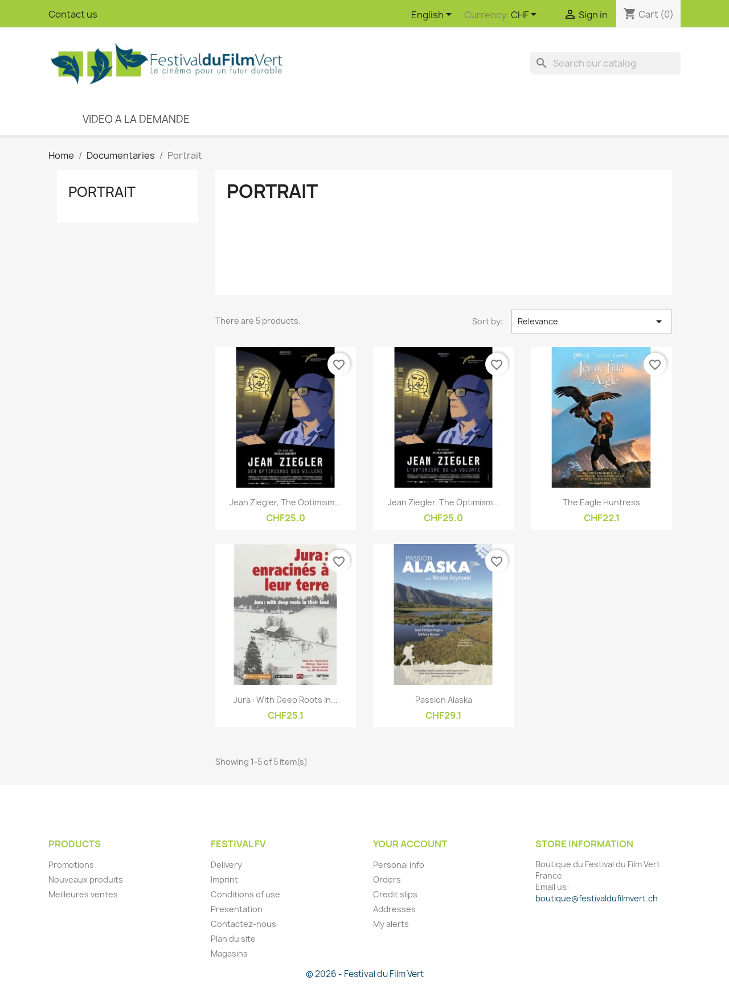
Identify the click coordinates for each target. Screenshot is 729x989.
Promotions (71, 864)
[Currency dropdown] (525, 15)
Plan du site (233, 938)
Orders (387, 879)
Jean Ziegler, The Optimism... (285, 502)
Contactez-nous (243, 923)
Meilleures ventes (83, 894)
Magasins (229, 953)
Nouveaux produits (85, 879)
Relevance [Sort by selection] (592, 321)
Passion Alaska (443, 699)
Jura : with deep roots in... (286, 699)
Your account (410, 844)
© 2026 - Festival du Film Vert (365, 974)
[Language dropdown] (433, 15)
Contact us (72, 14)
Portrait (102, 191)
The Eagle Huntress (601, 502)
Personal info (398, 864)
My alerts (391, 923)
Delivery (226, 864)
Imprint (224, 879)
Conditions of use (245, 894)
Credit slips (395, 894)
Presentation (237, 909)
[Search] (605, 63)
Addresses (394, 909)
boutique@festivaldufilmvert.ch (596, 898)
